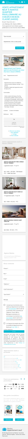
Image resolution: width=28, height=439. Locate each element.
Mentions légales (11, 434)
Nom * (5, 273)
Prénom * (6, 268)
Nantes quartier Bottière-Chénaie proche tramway (14, 162)
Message (6, 299)
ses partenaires (12, 308)
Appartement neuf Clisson (10, 369)
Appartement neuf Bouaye (11, 363)
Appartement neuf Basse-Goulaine (12, 360)
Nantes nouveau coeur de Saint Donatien (13, 221)
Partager (15, 134)
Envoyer (14, 331)
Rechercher (19, 47)
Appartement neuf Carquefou (11, 366)
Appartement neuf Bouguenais (12, 364)
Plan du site (5, 436)
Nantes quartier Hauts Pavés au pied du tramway (13, 192)
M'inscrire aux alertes (15, 131)
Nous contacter (14, 135)
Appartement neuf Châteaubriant (12, 367)
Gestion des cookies (20, 434)
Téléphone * (6, 284)
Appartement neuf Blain (10, 361)
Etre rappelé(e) (14, 132)
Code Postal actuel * (8, 289)
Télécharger (8, 419)
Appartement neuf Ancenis (11, 358)
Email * (5, 278)
